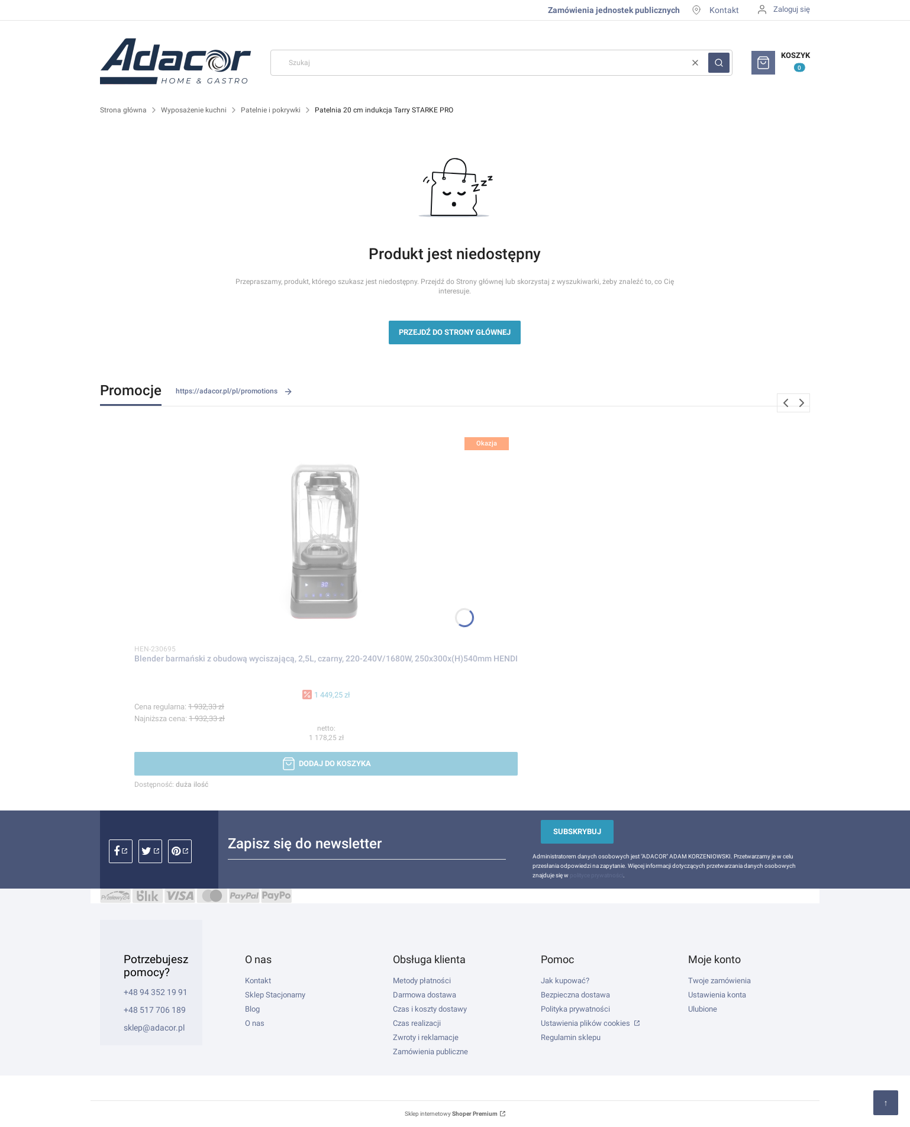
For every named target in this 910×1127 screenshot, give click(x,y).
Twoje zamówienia (719, 980)
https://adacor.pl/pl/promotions (234, 391)
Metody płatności (422, 980)
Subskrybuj (577, 831)
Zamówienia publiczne (430, 1051)
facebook (121, 851)
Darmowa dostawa (424, 994)
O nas (254, 1023)
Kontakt (724, 10)
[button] (719, 63)
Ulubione (702, 1009)
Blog (252, 1009)
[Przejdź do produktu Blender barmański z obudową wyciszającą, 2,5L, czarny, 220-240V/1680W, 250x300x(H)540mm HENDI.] (326, 531)
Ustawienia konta (717, 994)
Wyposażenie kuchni (194, 110)
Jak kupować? (565, 980)
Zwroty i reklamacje (426, 1037)
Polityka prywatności (575, 1009)
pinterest (180, 851)
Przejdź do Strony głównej (455, 332)
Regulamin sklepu (571, 1037)
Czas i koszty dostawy (430, 1009)
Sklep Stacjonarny (275, 994)
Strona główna (123, 110)
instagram (150, 851)
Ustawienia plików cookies (586, 1023)
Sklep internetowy (451, 1113)
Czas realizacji (417, 1023)
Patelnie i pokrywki (271, 110)
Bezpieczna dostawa (575, 994)
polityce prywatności (596, 875)
